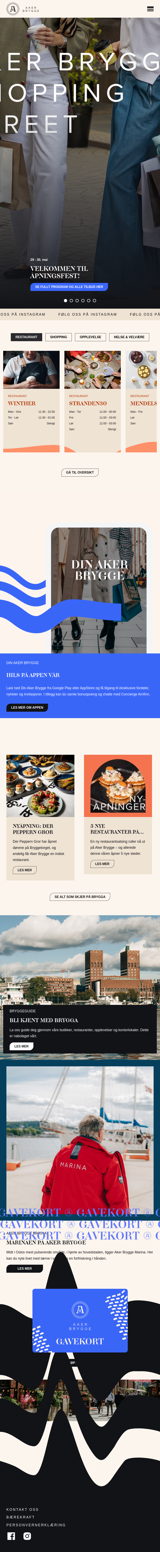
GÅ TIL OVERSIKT (80, 472)
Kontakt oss (22, 1510)
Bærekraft (20, 1517)
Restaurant (26, 337)
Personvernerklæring (36, 1525)
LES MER (25, 870)
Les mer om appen (27, 707)
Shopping (58, 337)
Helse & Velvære (129, 337)
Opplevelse (90, 337)
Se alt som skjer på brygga (80, 897)
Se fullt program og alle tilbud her (69, 287)
